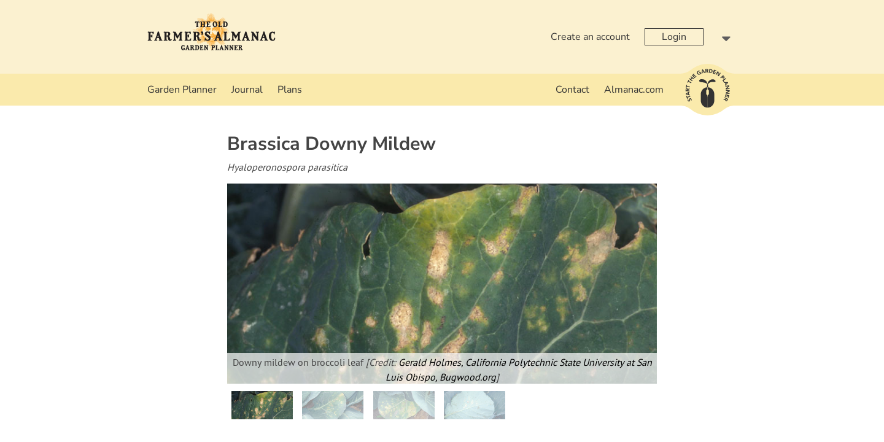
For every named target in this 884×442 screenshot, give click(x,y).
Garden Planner (182, 89)
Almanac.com (634, 89)
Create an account (590, 37)
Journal (247, 89)
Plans (289, 89)
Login (674, 37)
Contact (572, 89)
